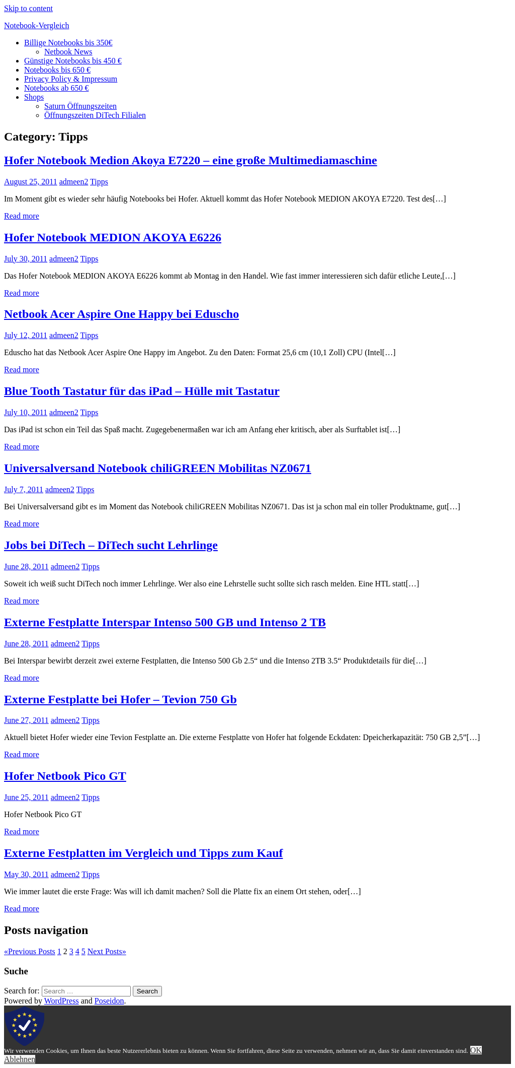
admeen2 (74, 181)
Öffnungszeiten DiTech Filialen (95, 115)
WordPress (61, 1000)
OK (476, 1050)
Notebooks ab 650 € (56, 88)
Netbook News (68, 51)
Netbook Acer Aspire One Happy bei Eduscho (121, 313)
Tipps (99, 181)
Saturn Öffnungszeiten (80, 106)
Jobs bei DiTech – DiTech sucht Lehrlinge (111, 545)
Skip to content (28, 8)
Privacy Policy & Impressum (70, 79)
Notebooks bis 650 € (57, 69)
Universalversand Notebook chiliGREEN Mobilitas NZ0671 (157, 468)
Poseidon (109, 1000)
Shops (34, 97)
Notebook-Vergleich (36, 25)
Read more (21, 216)
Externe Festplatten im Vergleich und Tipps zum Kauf (143, 852)
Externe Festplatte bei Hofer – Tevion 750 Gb (120, 699)
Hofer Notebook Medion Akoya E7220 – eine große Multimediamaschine (190, 160)
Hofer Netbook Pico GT (65, 775)
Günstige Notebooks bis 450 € (73, 60)
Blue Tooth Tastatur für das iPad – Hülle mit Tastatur (142, 390)
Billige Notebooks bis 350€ (68, 42)
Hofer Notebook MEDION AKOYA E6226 (112, 237)
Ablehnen (19, 1059)
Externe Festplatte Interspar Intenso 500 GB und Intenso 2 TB (165, 622)
